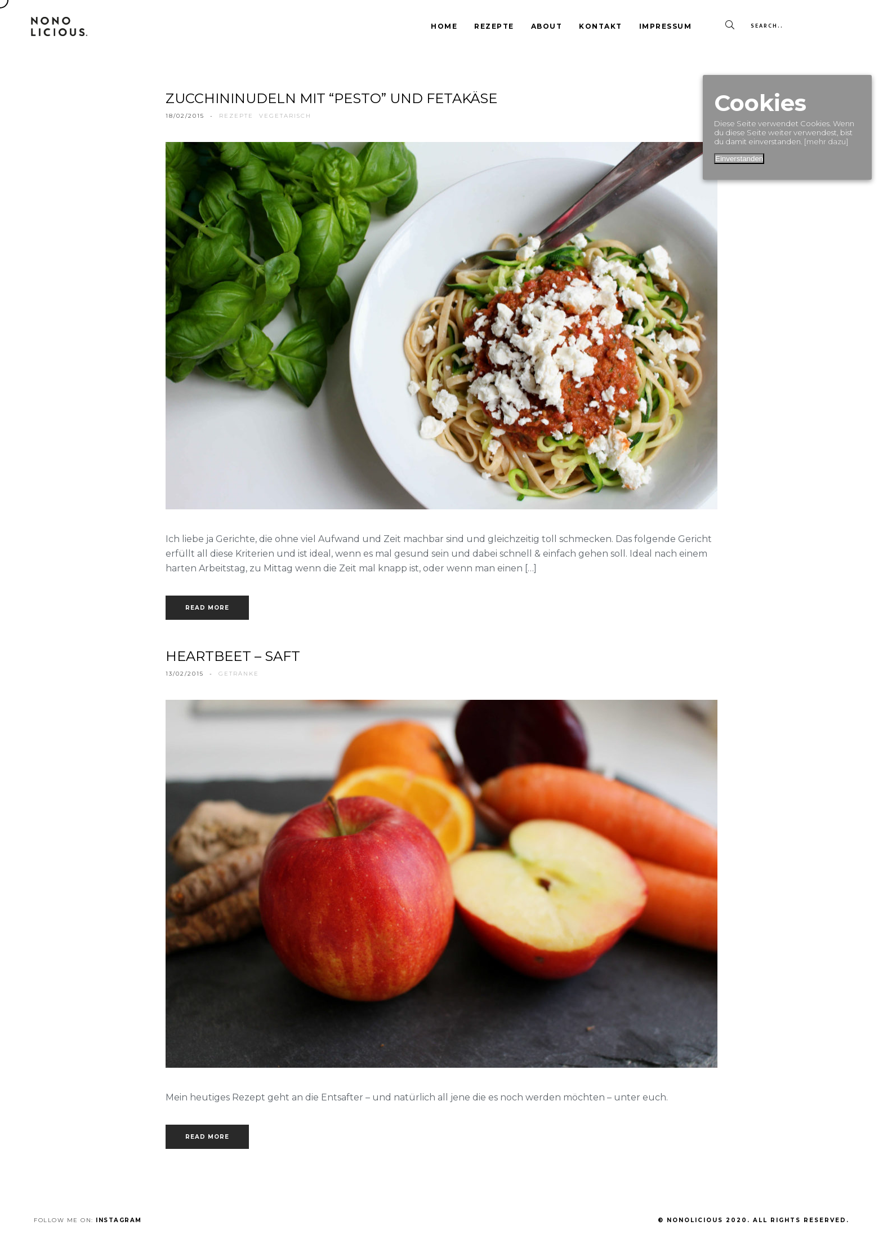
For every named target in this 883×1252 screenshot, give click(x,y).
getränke (238, 673)
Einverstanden (739, 158)
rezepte (236, 115)
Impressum (665, 26)
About (547, 26)
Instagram (119, 1220)
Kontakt (600, 26)
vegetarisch (285, 115)
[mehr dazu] (826, 141)
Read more (207, 607)
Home (444, 26)
